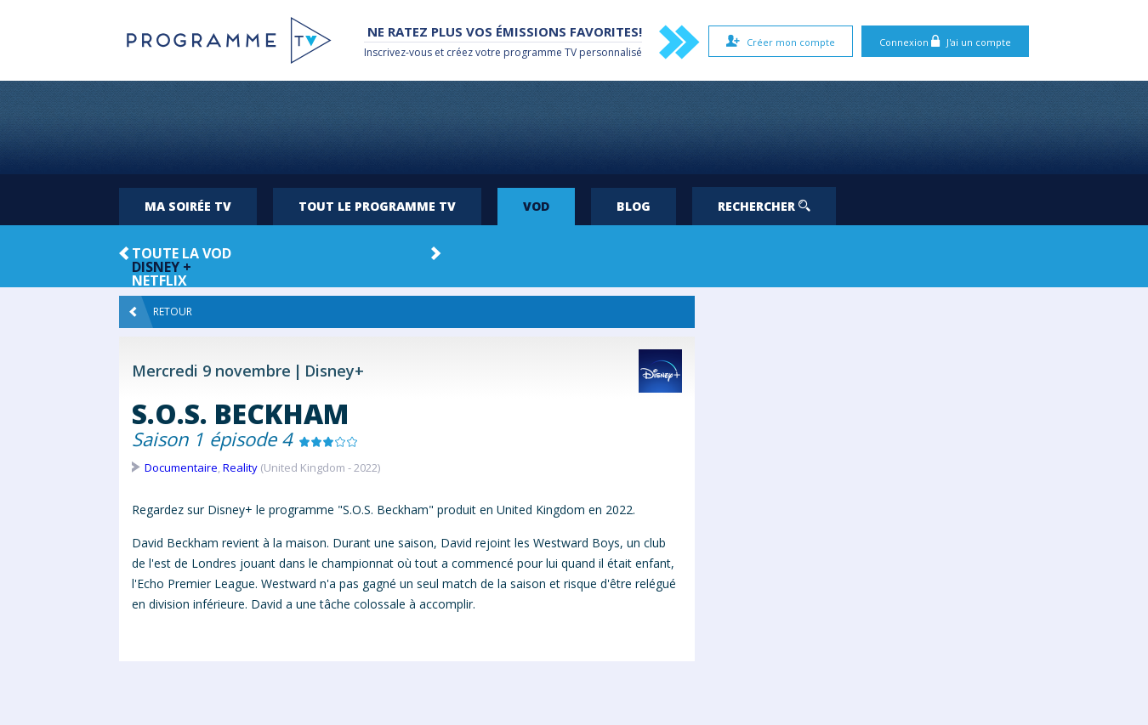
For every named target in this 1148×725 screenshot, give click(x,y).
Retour (160, 312)
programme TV (540, 52)
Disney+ (334, 370)
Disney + (161, 267)
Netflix (159, 280)
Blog (634, 206)
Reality (240, 467)
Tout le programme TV (377, 206)
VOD (536, 206)
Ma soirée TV (188, 206)
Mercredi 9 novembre (211, 370)
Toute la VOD (181, 253)
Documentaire (181, 467)
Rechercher (764, 206)
